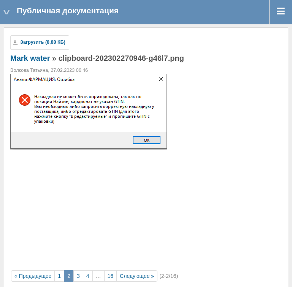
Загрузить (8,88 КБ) (42, 42)
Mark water (30, 58)
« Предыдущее (32, 276)
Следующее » (137, 276)
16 (111, 276)
